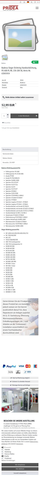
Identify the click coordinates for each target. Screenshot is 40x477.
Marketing (8, 452)
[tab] (20, 148)
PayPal (7, 456)
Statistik (7, 450)
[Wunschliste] (35, 2)
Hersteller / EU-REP (9, 161)
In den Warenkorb (27, 115)
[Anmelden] (20, 2)
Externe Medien (9, 454)
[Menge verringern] (7, 116)
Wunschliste (6, 121)
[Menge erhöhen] (7, 113)
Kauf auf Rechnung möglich (21, 376)
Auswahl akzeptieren (20, 473)
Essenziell (8, 447)
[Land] (28, 2)
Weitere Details (7, 157)
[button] (4, 399)
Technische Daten (8, 152)
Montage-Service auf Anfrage (21, 384)
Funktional (8, 458)
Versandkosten (15, 126)
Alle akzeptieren (20, 465)
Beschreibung (7, 148)
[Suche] (31, 2)
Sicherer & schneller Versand (21, 380)
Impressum (19, 444)
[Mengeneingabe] (4, 114)
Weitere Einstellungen (8, 460)
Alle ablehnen (20, 469)
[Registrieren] (24, 2)
